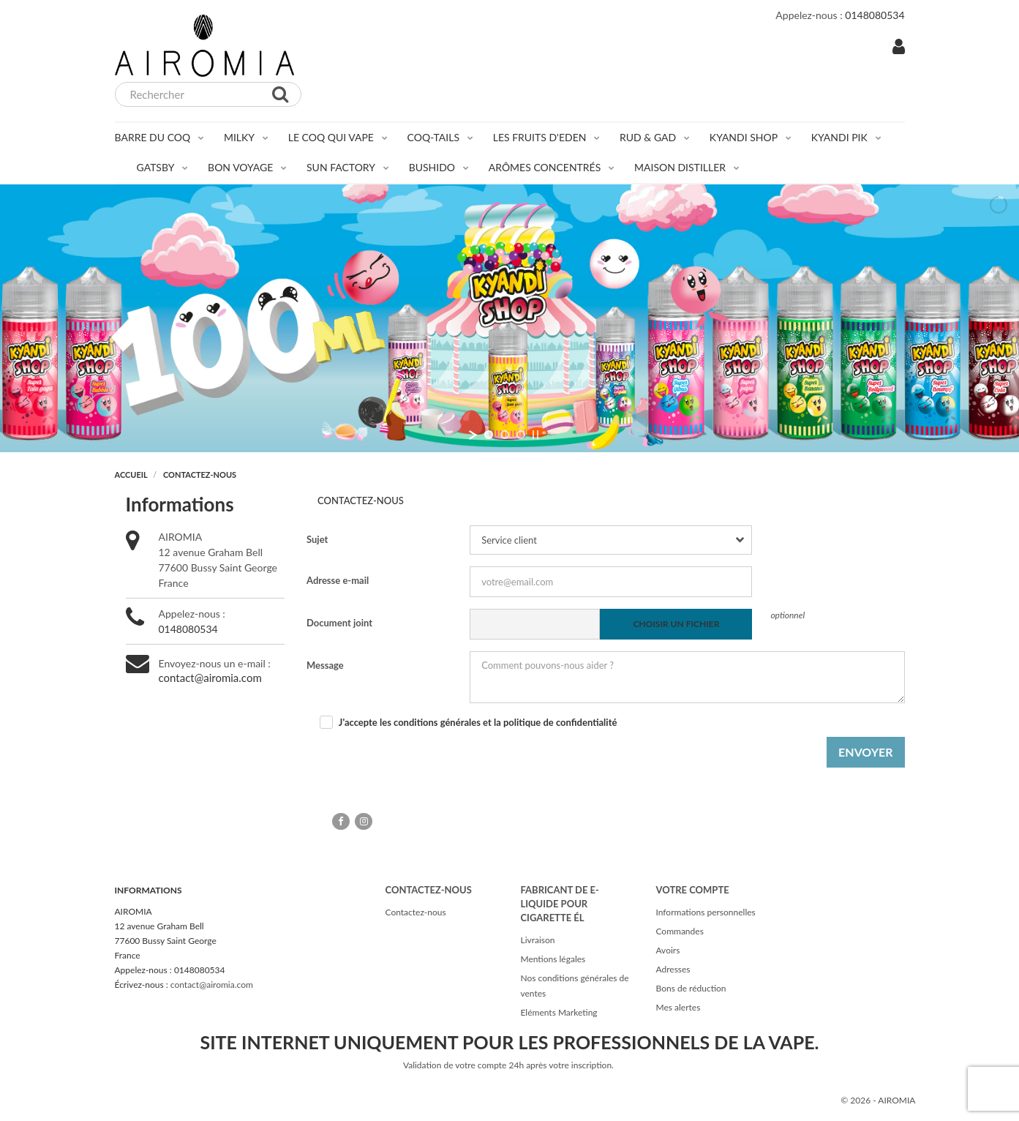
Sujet (317, 539)
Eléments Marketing (558, 1012)
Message (325, 665)
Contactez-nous (415, 912)
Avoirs (667, 950)
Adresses (672, 969)
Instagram (363, 821)
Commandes (679, 931)
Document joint (339, 623)
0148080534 (188, 629)
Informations (148, 890)
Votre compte (692, 890)
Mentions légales (552, 958)
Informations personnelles (705, 912)
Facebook (341, 821)
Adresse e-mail (338, 580)
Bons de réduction (690, 988)
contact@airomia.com (210, 677)
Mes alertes (677, 1007)
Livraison (537, 939)
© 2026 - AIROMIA (878, 1100)
